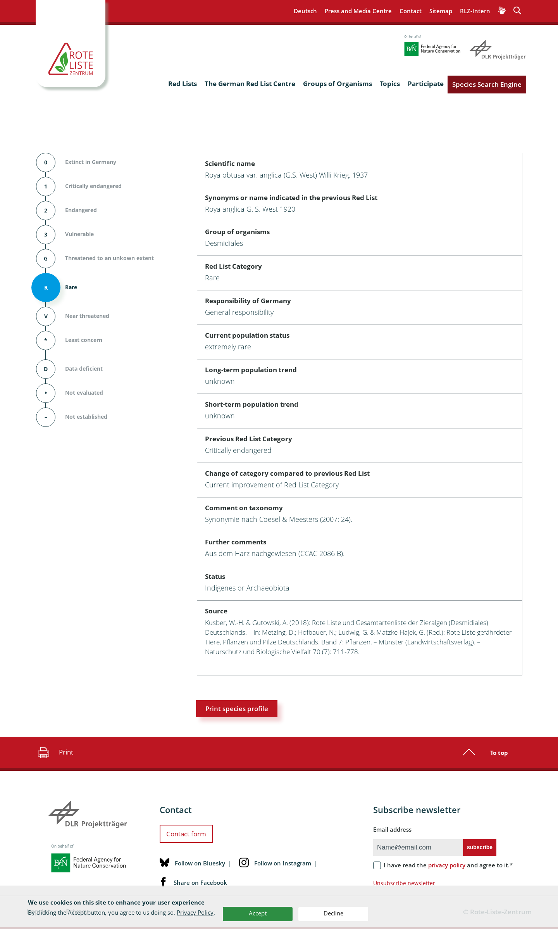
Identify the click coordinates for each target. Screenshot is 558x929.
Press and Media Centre (358, 11)
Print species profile (236, 708)
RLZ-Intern (475, 11)
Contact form (186, 833)
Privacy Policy (195, 912)
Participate (426, 83)
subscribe (480, 847)
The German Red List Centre (250, 83)
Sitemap (440, 11)
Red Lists (182, 83)
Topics (390, 83)
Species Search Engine (487, 84)
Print (54, 752)
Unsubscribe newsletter (404, 883)
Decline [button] (333, 913)
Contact (411, 11)
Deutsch (305, 11)
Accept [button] (258, 913)
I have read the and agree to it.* (448, 865)
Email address (392, 829)
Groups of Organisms (337, 83)
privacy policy (446, 865)
